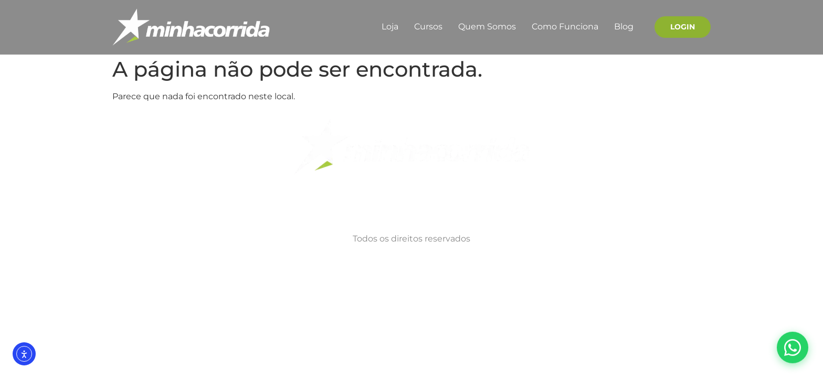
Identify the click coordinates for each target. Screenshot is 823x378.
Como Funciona (565, 27)
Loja (390, 27)
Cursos (428, 27)
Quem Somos (487, 27)
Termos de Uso (373, 203)
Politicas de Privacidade (277, 203)
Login (682, 27)
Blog (624, 27)
